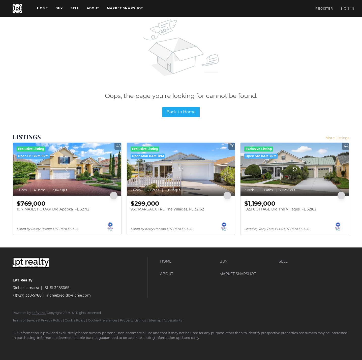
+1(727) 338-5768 (27, 295)
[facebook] (19, 346)
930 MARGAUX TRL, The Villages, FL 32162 (167, 209)
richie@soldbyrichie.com (69, 295)
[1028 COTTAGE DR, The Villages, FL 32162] (294, 169)
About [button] (93, 8)
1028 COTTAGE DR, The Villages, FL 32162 (280, 209)
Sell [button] (75, 8)
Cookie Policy (75, 320)
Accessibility (173, 320)
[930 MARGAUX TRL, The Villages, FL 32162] (181, 169)
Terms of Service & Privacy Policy (37, 320)
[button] (17, 8)
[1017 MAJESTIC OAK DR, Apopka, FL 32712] (67, 169)
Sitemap (154, 320)
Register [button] (324, 8)
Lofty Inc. (39, 313)
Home (42, 8)
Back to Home (181, 112)
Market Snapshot (125, 8)
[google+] (33, 346)
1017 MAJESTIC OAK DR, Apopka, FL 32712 (53, 209)
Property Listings (133, 320)
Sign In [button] (347, 8)
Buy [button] (59, 8)
